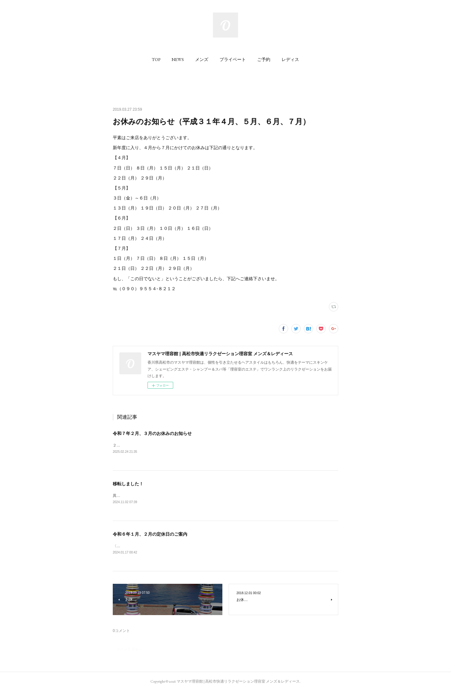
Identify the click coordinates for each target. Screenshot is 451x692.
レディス (290, 59)
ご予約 (263, 59)
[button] (156, 59)
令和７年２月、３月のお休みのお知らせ (152, 433)
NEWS (178, 59)
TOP (156, 59)
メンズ (201, 59)
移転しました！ (128, 483)
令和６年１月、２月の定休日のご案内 (150, 534)
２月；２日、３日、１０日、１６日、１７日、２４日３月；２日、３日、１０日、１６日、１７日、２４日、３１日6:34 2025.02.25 (224, 445)
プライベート (233, 59)
